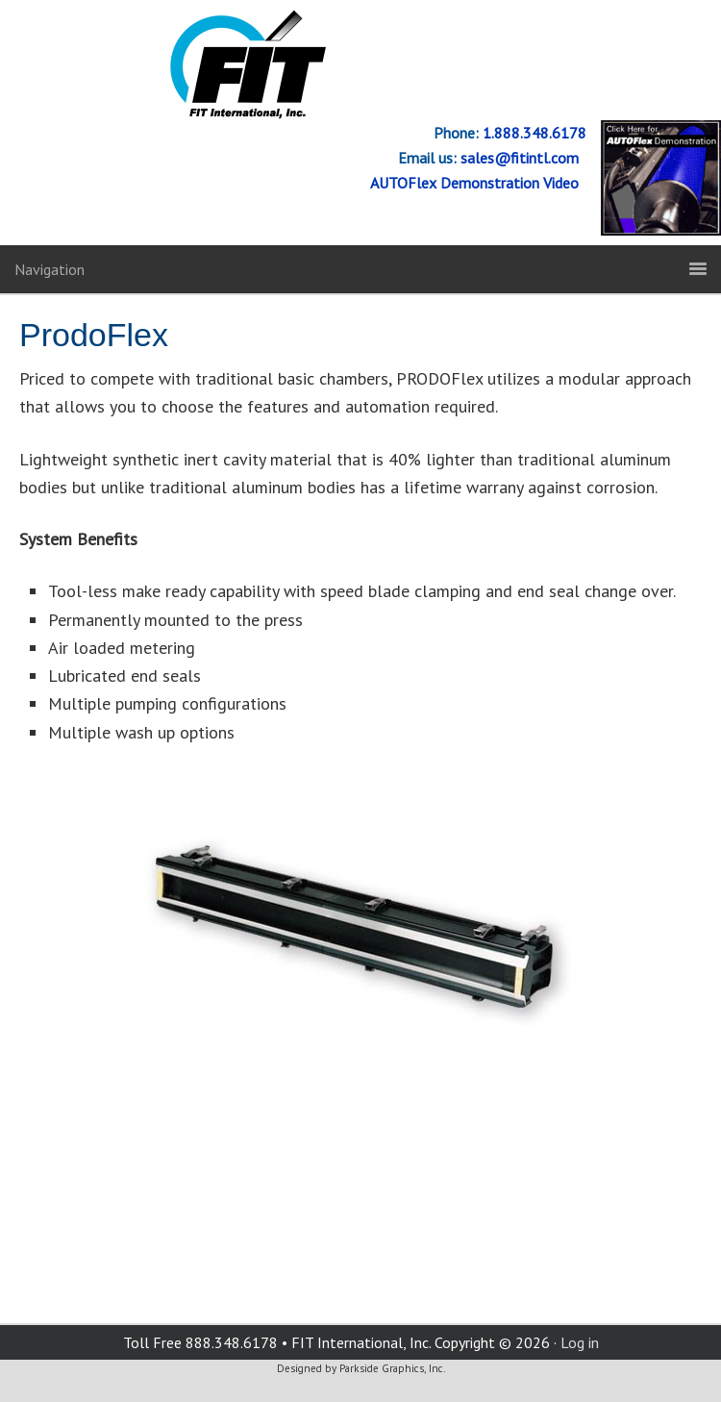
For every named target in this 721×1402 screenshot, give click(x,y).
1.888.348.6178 (532, 132)
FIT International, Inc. (360, 65)
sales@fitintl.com (523, 157)
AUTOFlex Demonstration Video (478, 182)
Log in (579, 1342)
